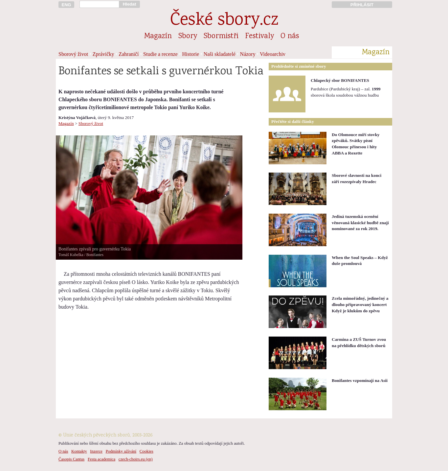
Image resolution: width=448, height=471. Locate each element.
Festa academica (101, 459)
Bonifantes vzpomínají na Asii (360, 380)
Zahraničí (129, 54)
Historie (190, 54)
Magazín (158, 36)
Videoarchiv (272, 54)
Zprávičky (103, 54)
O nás (289, 36)
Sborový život (73, 54)
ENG (66, 4)
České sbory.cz (224, 21)
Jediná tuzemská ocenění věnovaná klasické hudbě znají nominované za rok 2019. (360, 222)
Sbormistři (221, 36)
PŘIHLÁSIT (361, 4)
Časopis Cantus (71, 459)
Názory (248, 54)
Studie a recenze (160, 54)
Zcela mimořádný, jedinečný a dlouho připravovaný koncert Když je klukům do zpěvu (360, 304)
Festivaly (259, 36)
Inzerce (96, 451)
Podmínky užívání (121, 451)
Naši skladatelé (219, 54)
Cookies (146, 451)
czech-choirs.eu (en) (136, 459)
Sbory (187, 36)
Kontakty (79, 451)
